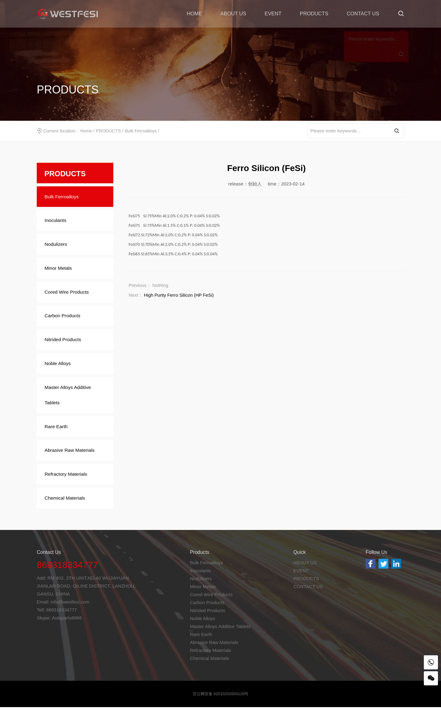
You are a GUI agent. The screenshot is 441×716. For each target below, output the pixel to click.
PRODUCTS (312, 14)
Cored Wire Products (69, 295)
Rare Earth (58, 433)
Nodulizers (57, 246)
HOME (191, 14)
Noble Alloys (59, 368)
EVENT (271, 14)
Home (86, 130)
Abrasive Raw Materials (71, 457)
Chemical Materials (67, 506)
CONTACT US (362, 14)
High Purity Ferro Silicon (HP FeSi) (179, 295)
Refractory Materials (68, 482)
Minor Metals (60, 270)
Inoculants (57, 221)
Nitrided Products (65, 344)
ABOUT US (230, 14)
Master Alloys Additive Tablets (70, 400)
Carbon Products (64, 319)
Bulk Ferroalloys (142, 130)
